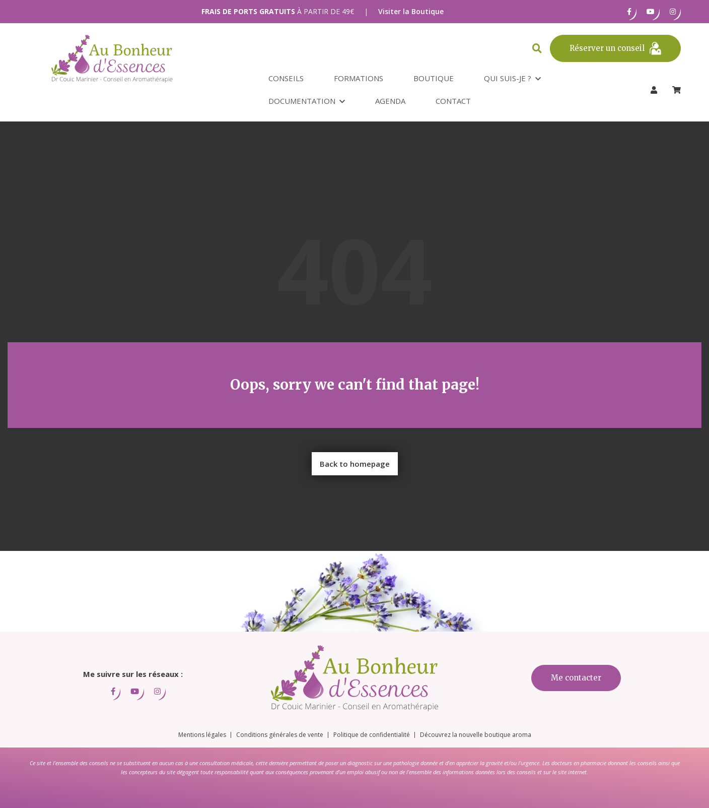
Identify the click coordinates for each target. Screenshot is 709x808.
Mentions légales (202, 734)
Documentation (301, 101)
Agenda (390, 101)
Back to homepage (355, 464)
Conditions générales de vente (279, 734)
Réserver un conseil (615, 48)
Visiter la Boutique (411, 11)
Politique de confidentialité (371, 734)
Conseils (286, 78)
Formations (358, 78)
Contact (453, 101)
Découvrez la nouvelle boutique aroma (475, 734)
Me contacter (576, 677)
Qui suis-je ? (507, 78)
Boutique (433, 78)
